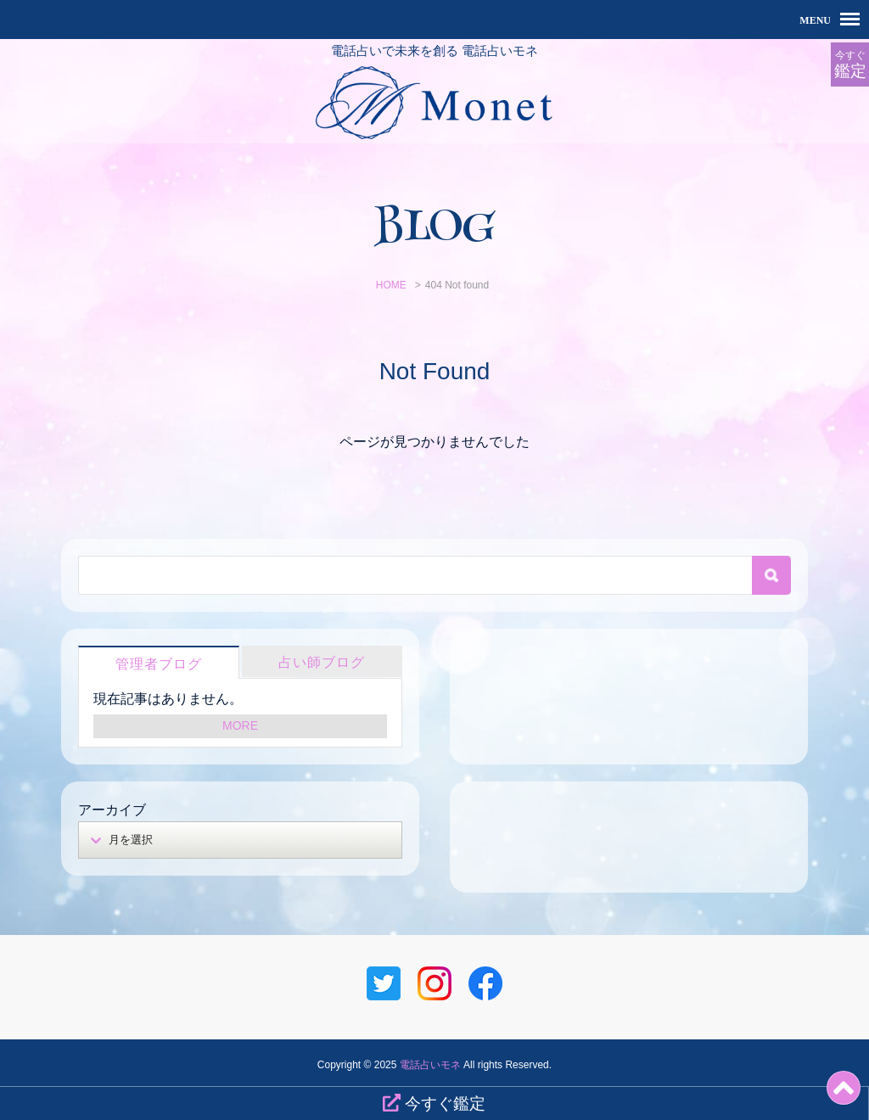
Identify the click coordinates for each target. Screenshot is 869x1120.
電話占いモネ (430, 1065)
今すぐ (850, 65)
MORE (240, 725)
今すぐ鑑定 (434, 1103)
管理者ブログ (158, 664)
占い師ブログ (321, 662)
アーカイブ (112, 810)
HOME (391, 285)
